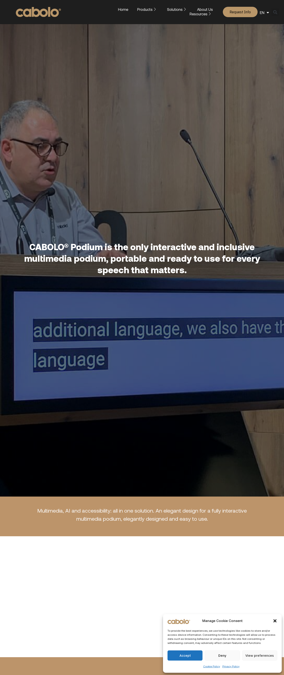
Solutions (177, 9)
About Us (205, 9)
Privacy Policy (231, 666)
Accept (185, 655)
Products (147, 9)
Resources (201, 14)
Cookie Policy (211, 666)
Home (123, 9)
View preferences (259, 655)
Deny (222, 655)
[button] (275, 621)
